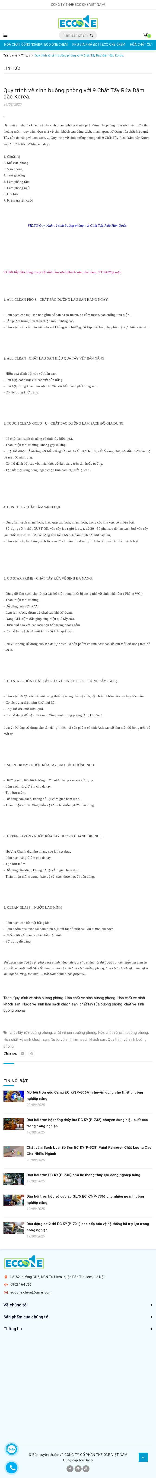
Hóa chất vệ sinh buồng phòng (90, 998)
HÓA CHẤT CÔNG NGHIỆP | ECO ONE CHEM (36, 44)
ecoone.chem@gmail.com (30, 1292)
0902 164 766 (21, 1284)
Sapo (89, 1460)
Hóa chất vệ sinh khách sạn (26, 1039)
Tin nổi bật (15, 1080)
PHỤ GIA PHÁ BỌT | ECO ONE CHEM (98, 44)
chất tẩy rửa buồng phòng (101, 1004)
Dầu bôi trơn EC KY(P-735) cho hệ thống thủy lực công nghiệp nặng (83, 1175)
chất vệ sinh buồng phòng (75, 1032)
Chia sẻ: (10, 1053)
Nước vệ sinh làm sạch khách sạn (50, 1004)
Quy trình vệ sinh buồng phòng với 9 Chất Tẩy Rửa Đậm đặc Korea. (73, 93)
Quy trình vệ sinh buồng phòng (38, 998)
